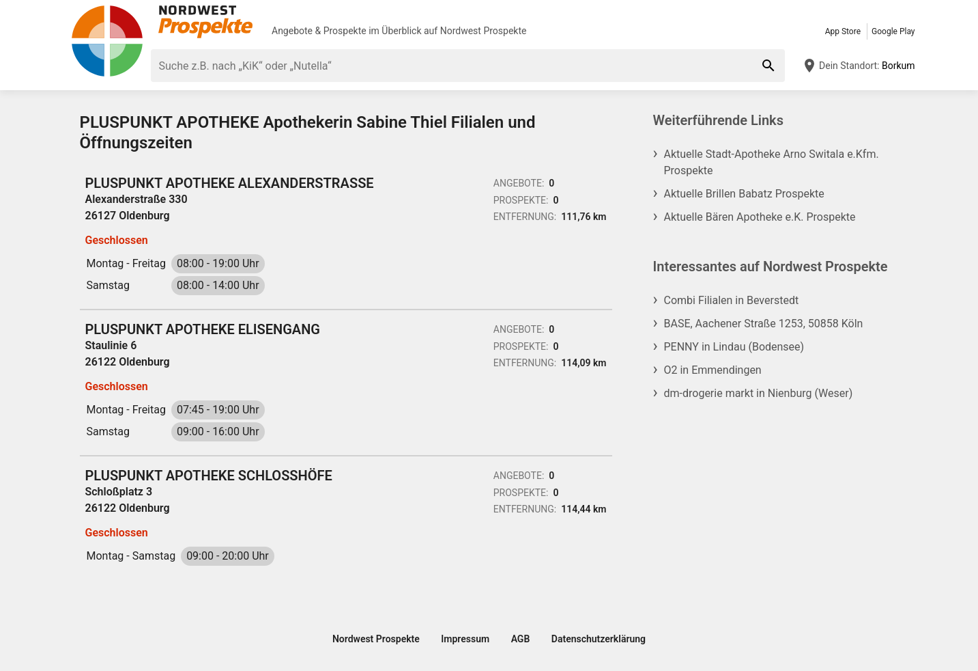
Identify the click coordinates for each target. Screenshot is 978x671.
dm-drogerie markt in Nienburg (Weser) (758, 393)
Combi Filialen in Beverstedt (731, 300)
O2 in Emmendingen (713, 370)
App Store (843, 31)
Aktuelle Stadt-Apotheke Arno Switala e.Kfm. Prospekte (771, 162)
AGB (520, 638)
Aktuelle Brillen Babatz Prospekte (744, 193)
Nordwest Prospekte (483, 30)
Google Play (893, 31)
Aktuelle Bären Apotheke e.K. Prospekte (760, 216)
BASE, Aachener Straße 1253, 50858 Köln (763, 323)
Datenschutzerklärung (598, 638)
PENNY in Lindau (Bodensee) (734, 346)
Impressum (465, 638)
